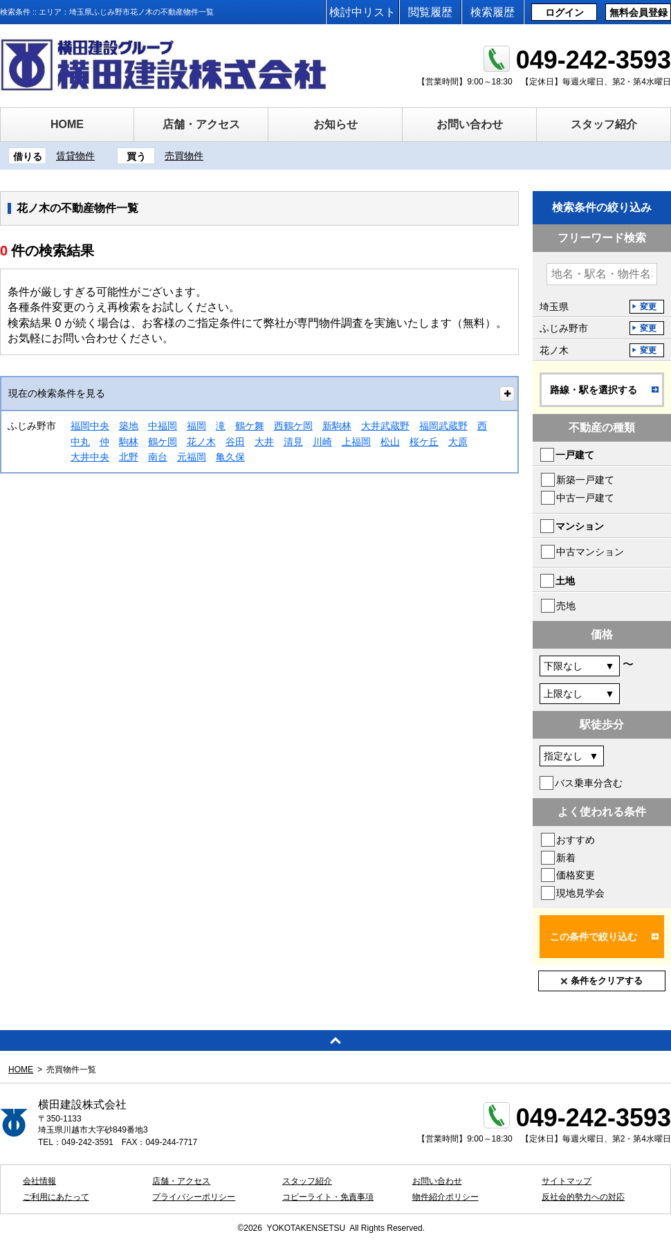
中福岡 (162, 425)
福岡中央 (90, 425)
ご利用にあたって (56, 1197)
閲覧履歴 (430, 12)
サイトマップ (566, 1181)
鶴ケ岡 (162, 441)
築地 (128, 425)
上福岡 (356, 441)
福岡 (196, 425)
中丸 (80, 441)
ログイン (564, 12)
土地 (565, 581)
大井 (264, 441)
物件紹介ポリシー (445, 1197)
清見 (293, 441)
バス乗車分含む (589, 782)
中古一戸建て (585, 497)
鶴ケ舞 (249, 425)
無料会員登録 (638, 12)
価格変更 (575, 875)
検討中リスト (362, 12)
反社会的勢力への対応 (583, 1197)
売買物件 (184, 155)
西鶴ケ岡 (293, 425)
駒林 (128, 441)
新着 (566, 857)
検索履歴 (492, 12)
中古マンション (590, 551)
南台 (157, 456)
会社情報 (39, 1181)
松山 (390, 441)
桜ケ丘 (424, 441)
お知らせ (335, 124)
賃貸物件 (75, 155)
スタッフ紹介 (604, 124)
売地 (566, 605)
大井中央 (90, 456)
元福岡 (191, 456)
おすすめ (575, 839)
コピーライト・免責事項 (328, 1197)
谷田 (235, 441)
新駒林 (336, 425)
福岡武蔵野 (443, 425)
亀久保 (230, 456)
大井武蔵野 (385, 425)
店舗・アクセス (201, 124)
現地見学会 (580, 893)
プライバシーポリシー (193, 1197)
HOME (67, 124)
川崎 (322, 441)
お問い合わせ (469, 124)
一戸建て (574, 455)
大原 (458, 441)
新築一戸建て (585, 479)
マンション (579, 526)
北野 (128, 456)
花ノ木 (201, 441)
